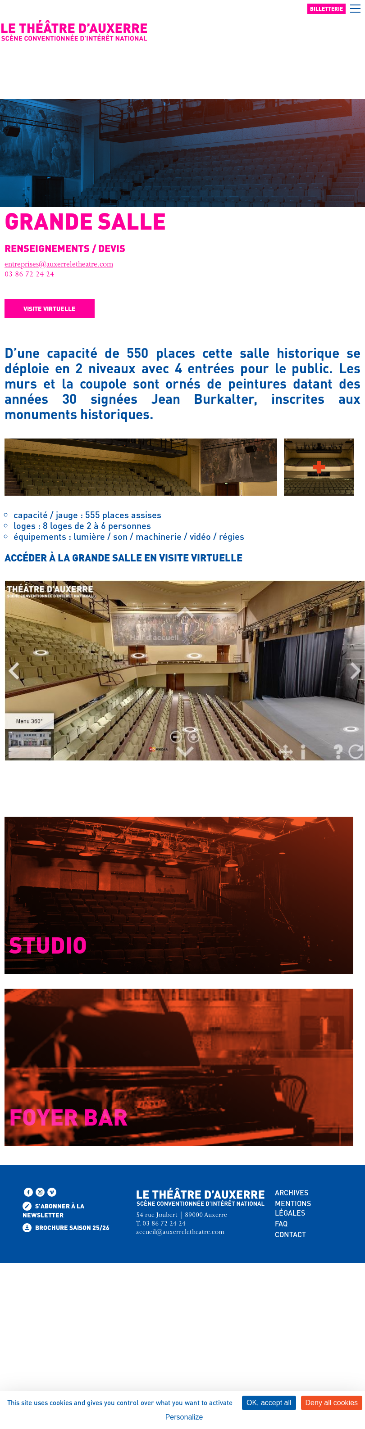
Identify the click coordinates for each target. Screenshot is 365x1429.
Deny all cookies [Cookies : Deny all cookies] (332, 1402)
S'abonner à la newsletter (53, 1210)
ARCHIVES (291, 1192)
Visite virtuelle (49, 308)
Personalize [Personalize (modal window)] (184, 1417)
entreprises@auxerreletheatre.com (59, 265)
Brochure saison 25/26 (66, 1227)
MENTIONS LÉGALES (293, 1207)
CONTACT (290, 1234)
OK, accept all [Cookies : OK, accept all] (269, 1402)
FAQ (281, 1223)
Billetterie (326, 8)
